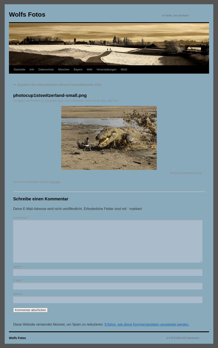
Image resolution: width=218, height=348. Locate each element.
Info (32, 69)
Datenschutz (46, 69)
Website (17, 294)
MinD (124, 69)
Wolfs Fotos (27, 14)
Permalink (54, 182)
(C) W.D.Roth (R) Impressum (182, 337)
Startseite (19, 69)
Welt (89, 69)
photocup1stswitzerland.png (186, 173)
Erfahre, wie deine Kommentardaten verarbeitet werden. (147, 324)
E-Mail (17, 280)
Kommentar (20, 217)
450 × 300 (106, 100)
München (63, 69)
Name (17, 266)
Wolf (20, 100)
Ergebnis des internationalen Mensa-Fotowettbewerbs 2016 (57, 84)
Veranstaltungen (106, 69)
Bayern (78, 69)
